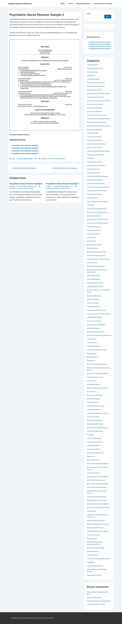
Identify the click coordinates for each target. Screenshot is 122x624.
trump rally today (91, 592)
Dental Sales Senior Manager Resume (97, 223)
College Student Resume (94, 172)
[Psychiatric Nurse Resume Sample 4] (67, 186)
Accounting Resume (92, 72)
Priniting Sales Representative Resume (97, 413)
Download (13, 134)
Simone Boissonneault (93, 601)
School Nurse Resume (93, 460)
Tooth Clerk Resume (92, 555)
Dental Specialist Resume (94, 226)
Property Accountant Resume (95, 420)
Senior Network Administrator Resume (97, 483)
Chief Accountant (100, 604)
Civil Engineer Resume (93, 169)
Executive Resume (92, 262)
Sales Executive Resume (94, 449)
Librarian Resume (92, 342)
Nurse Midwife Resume (93, 384)
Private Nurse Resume (93, 416)
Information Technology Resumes (96, 324)
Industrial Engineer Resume (94, 317)
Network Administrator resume (95, 377)
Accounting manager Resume (95, 68)
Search (89, 13)
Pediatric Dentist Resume (94, 409)
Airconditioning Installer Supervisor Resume (99, 100)
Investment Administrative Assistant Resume (99, 335)
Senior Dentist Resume (93, 473)
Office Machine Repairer (93, 399)
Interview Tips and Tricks (103, 3)
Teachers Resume (92, 538)
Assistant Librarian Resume (94, 108)
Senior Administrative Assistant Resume (98, 463)
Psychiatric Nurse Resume (56, 158)
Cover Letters (90, 205)
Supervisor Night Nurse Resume (96, 520)
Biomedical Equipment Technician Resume (98, 126)
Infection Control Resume (94, 321)
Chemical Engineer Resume (94, 162)
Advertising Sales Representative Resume (98, 93)
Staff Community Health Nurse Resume (97, 504)
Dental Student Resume (93, 230)
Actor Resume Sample (93, 79)
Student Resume (91, 511)
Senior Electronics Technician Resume (97, 476)
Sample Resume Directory (20, 4)
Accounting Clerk (105, 601)
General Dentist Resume (93, 279)
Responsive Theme (48, 618)
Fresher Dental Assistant (93, 275)
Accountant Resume (92, 64)
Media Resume (91, 360)
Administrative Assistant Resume (96, 82)
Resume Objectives (83, 3)
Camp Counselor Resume (94, 136)
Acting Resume (91, 75)
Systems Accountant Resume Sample (97, 531)
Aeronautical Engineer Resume (95, 97)
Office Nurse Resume (93, 402)
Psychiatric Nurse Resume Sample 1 (25, 145)
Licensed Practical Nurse (94, 346)
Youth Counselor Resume (94, 575)
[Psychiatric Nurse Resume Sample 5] (31, 186)
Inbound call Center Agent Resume (96, 310)
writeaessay (90, 604)
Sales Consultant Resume (94, 438)
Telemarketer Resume (93, 551)
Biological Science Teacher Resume (97, 122)
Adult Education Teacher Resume (96, 86)
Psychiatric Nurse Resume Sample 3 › (65, 168)
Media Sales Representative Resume (97, 364)
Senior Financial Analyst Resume (96, 480)
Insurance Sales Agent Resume (95, 332)
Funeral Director (97, 597)
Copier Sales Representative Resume (97, 201)
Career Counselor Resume (94, 147)
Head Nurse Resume (92, 303)
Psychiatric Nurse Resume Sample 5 (25, 153)
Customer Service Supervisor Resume (97, 212)
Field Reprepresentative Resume (96, 266)
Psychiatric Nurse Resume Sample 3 (25, 148)
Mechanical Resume (92, 357)
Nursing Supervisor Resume (94, 395)
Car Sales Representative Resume (96, 144)
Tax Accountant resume (93, 535)
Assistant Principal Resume (94, 111)
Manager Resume (92, 353)
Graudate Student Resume (94, 296)
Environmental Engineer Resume (96, 255)
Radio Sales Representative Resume (97, 427)
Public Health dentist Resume (95, 424)
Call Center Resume (92, 133)
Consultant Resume (92, 198)
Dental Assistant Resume (94, 216)
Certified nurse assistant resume (96, 154)
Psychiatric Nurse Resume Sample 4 (25, 151)
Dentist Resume (91, 237)
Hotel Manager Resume (93, 306)
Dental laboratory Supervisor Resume (97, 219)
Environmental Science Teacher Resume (98, 259)
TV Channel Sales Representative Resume (98, 558)
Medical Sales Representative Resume (97, 373)
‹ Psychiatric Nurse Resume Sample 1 (24, 168)
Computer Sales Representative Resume (98, 187)
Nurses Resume (91, 391)
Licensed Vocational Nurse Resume (96, 350)
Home (63, 3)
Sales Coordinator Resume (94, 442)
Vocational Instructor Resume (95, 566)
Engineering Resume (92, 248)
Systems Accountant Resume (95, 527)
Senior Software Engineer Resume (96, 487)
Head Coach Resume (93, 299)
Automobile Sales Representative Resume (98, 118)
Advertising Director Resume (95, 90)
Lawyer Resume (91, 339)
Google (89, 597)
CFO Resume (90, 158)
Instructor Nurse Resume (94, 328)
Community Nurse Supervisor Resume (97, 176)
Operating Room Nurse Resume (96, 406)
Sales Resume (91, 456)
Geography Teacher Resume (95, 286)
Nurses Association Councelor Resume (97, 388)
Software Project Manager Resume (96, 496)
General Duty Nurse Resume (95, 283)
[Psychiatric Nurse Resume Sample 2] (31, 158)
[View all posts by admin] (12, 158)
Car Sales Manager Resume (94, 140)
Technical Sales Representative (95, 548)
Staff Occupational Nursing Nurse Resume (98, 507)
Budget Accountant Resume (94, 129)
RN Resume (90, 434)
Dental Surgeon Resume (93, 234)
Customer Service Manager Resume (97, 208)
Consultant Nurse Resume (94, 194)
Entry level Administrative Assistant (96, 252)
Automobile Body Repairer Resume (96, 115)
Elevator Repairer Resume (94, 244)
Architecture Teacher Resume (95, 104)
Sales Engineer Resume (93, 445)
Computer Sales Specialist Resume (96, 190)
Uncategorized (91, 562)
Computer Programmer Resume (95, 183)
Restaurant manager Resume (95, 431)
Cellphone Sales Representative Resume (98, 151)
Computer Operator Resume (94, 180)
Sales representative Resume (95, 453)
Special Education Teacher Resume (96, 500)
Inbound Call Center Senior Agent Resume (98, 314)
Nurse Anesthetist (92, 381)
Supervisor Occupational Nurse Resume (98, 524)
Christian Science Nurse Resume (96, 165)
